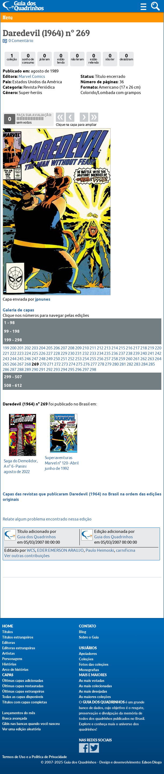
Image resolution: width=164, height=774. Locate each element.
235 (107, 358)
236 (114, 358)
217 (136, 352)
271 (50, 369)
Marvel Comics (32, 76)
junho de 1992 (62, 462)
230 (71, 358)
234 (100, 358)
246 (27, 363)
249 (49, 363)
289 (27, 374)
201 (20, 352)
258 (114, 363)
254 (85, 363)
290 (35, 374)
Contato (87, 626)
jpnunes (42, 304)
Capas (7, 675)
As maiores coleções (95, 697)
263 (151, 363)
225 (35, 358)
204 (42, 352)
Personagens (12, 659)
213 (107, 352)
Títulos (7, 632)
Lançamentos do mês (18, 713)
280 (115, 369)
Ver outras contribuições (27, 555)
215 (122, 352)
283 (137, 369)
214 (114, 352)
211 (93, 352)
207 (64, 352)
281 (122, 369)
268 (27, 369)
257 (107, 363)
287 (13, 374)
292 (49, 374)
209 (78, 352)
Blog (82, 632)
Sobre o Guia (89, 637)
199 (6, 352)
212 (100, 352)
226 (42, 358)
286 (6, 374)
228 (56, 358)
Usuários (88, 648)
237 (122, 358)
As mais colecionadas (95, 686)
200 (13, 352)
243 (6, 363)
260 (129, 363)
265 (6, 369)
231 (78, 358)
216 (129, 352)
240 (143, 358)
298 (93, 374)
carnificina (125, 550)
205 (49, 352)
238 (129, 358)
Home (7, 626)
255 (93, 363)
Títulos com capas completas (24, 702)
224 (27, 358)
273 (64, 369)
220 (158, 352)
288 (20, 374)
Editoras (8, 642)
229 (64, 358)
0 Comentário (21, 40)
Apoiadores (88, 653)
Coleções (86, 659)
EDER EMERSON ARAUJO (60, 550)
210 (85, 352)
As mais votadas (91, 680)
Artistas (8, 653)
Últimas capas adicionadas (22, 680)
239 (136, 358)
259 (122, 363)
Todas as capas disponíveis (22, 697)
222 (13, 358)
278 (101, 369)
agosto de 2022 (21, 466)
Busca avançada (14, 718)
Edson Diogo (152, 762)
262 (143, 363)
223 (20, 358)
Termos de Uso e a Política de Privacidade (34, 757)
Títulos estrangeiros (17, 637)
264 (158, 363)
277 (93, 369)
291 (42, 374)
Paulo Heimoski (100, 550)
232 (85, 358)
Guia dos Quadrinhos (36, 537)
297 (85, 374)
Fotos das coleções (93, 664)
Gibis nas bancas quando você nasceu (31, 723)
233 (93, 358)
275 (79, 369)
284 (144, 369)
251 (64, 363)
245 (20, 363)
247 (35, 363)
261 (136, 363)
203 (35, 352)
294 (64, 374)
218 (143, 352)
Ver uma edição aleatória (21, 729)
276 (86, 369)
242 (158, 358)
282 (130, 369)
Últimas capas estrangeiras (23, 691)
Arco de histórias (15, 669)
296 (78, 374)
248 (42, 363)
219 (151, 352)
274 (72, 369)
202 (27, 352)
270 (43, 369)
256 (100, 363)
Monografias (89, 670)
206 (56, 352)
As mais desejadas (93, 691)
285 (151, 369)
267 (20, 369)
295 (71, 374)
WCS (31, 550)
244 (13, 363)
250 (56, 363)
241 (151, 358)
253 (78, 363)
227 (49, 358)
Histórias (9, 664)
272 (57, 369)
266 (13, 369)
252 (71, 363)
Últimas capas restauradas (22, 686)
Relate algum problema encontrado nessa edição (47, 519)
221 (6, 358)
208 (71, 352)
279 (108, 369)
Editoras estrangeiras (18, 648)
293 (56, 374)
